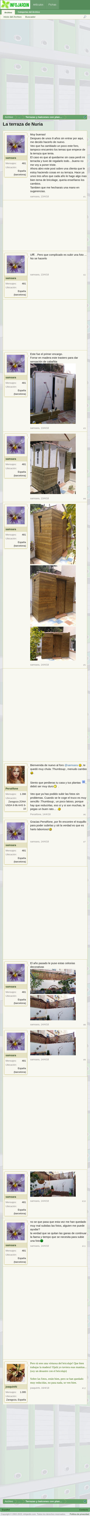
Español (6, 1510)
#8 (84, 1024)
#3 (84, 428)
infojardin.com (29, 1514)
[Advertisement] (45, 68)
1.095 (23, 1392)
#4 (84, 498)
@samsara (71, 765)
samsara (11, 157)
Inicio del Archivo (13, 16)
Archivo (8, 12)
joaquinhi (11, 1386)
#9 (84, 1059)
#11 (84, 1246)
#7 (84, 841)
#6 (84, 814)
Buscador (30, 16)
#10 (84, 1201)
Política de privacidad (79, 1514)
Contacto (83, 1510)
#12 (84, 1388)
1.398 (23, 794)
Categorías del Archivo (29, 12)
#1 (84, 196)
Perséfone (12, 788)
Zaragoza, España (16, 1399)
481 (24, 163)
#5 (84, 665)
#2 (84, 274)
